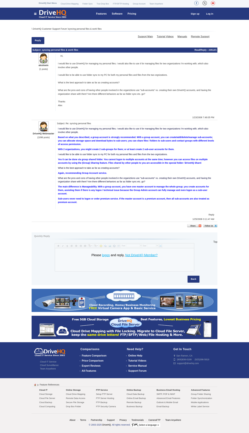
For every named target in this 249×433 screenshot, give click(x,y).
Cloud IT (43, 390)
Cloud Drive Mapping (69, 4)
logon (106, 255)
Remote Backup (134, 402)
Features (101, 13)
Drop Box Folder (73, 406)
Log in (209, 13)
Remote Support (200, 36)
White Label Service (200, 406)
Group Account (139, 4)
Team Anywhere (156, 4)
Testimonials (137, 420)
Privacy (123, 420)
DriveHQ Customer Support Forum (50, 29)
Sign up (195, 13)
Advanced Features (200, 390)
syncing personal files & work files (84, 29)
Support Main (145, 36)
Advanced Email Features (168, 398)
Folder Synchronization (201, 398)
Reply (38, 40)
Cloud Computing (47, 406)
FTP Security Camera (106, 406)
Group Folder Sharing (201, 394)
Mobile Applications (200, 402)
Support (111, 420)
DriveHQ (106, 424)
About (72, 420)
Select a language (145, 425)
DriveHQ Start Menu (48, 3)
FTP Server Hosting (105, 398)
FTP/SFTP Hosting (121, 4)
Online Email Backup (136, 398)
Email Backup (163, 406)
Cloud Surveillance (49, 365)
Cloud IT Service (48, 361)
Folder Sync (87, 4)
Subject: (37, 50)
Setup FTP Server (104, 394)
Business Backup (134, 406)
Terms (83, 420)
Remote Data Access (75, 398)
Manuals (182, 36)
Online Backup (134, 390)
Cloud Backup (45, 402)
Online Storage (73, 390)
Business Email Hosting (168, 390)
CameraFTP (154, 420)
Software (117, 13)
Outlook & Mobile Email (167, 402)
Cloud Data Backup (135, 394)
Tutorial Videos (165, 36)
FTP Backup (101, 402)
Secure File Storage (75, 402)
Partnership (96, 420)
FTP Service (102, 390)
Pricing (132, 13)
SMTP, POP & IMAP (166, 394)
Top (215, 242)
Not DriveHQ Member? (141, 255)
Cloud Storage (45, 394)
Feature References (49, 384)
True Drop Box (103, 4)
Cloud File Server (47, 398)
